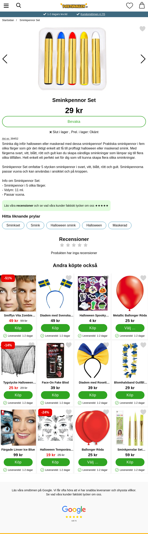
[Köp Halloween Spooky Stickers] (92, 328)
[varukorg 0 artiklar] (142, 5)
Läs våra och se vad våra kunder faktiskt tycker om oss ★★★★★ (56, 205)
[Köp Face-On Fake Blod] (55, 395)
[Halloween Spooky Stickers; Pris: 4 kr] (93, 299)
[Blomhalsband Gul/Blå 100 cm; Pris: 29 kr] (130, 366)
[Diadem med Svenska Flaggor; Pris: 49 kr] (55, 299)
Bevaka (74, 122)
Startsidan (8, 20)
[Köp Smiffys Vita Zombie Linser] (18, 328)
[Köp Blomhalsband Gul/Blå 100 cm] (129, 395)
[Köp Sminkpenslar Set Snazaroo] (129, 462)
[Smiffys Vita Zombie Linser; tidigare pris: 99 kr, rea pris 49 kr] (18, 299)
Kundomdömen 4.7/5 (93, 14)
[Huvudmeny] (6, 5)
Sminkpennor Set (29, 20)
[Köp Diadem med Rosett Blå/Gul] (92, 395)
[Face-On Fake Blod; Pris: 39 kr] (55, 366)
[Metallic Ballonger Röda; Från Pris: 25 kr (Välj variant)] (130, 299)
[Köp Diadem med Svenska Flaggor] (55, 328)
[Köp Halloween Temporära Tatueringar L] (55, 462)
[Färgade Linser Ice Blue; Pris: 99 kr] (18, 433)
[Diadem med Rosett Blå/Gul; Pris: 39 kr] (93, 366)
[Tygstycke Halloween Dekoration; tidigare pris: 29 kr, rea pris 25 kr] (18, 366)
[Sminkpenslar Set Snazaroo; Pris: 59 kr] (130, 433)
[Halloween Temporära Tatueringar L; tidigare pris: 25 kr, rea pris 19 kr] (55, 433)
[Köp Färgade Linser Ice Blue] (18, 462)
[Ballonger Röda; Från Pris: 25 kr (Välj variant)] (93, 433)
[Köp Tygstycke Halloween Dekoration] (18, 395)
